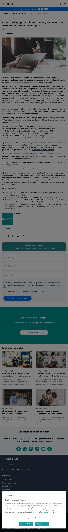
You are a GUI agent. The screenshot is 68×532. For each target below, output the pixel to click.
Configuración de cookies (33, 518)
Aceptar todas (42, 524)
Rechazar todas (25, 524)
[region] (34, 509)
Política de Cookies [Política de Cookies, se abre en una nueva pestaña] (49, 513)
